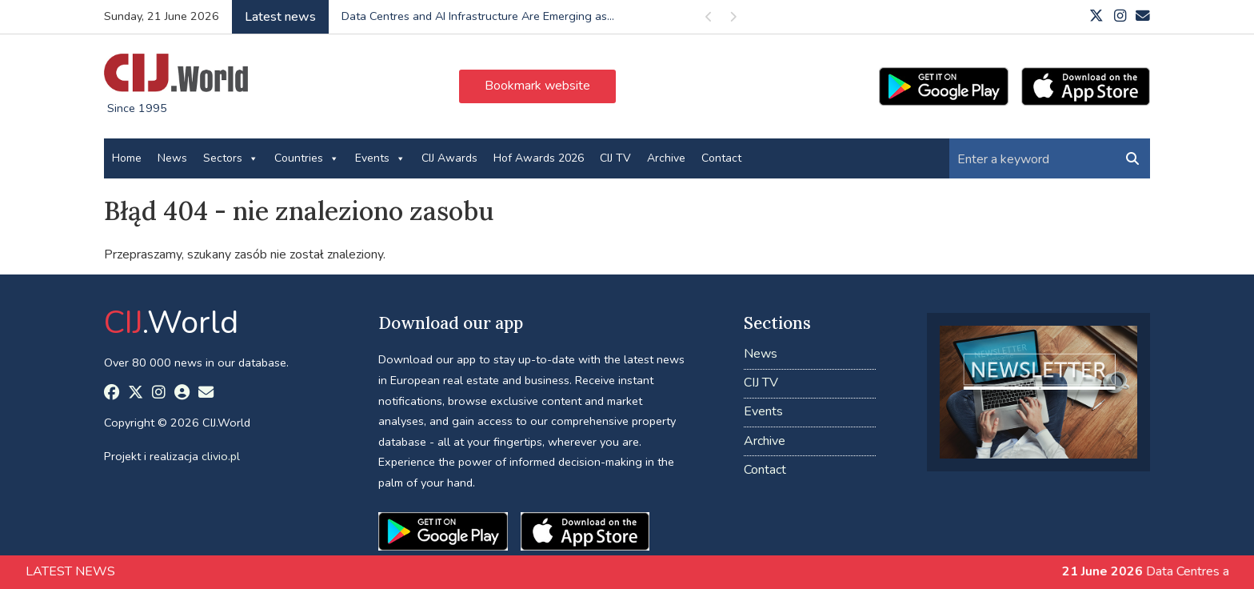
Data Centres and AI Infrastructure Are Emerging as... (477, 16)
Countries (306, 158)
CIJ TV (615, 158)
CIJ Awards (449, 158)
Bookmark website (537, 85)
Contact (721, 158)
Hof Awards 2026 (538, 158)
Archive (666, 158)
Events (380, 158)
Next (733, 19)
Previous (709, 19)
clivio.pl (221, 456)
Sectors (230, 158)
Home (127, 158)
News (172, 158)
